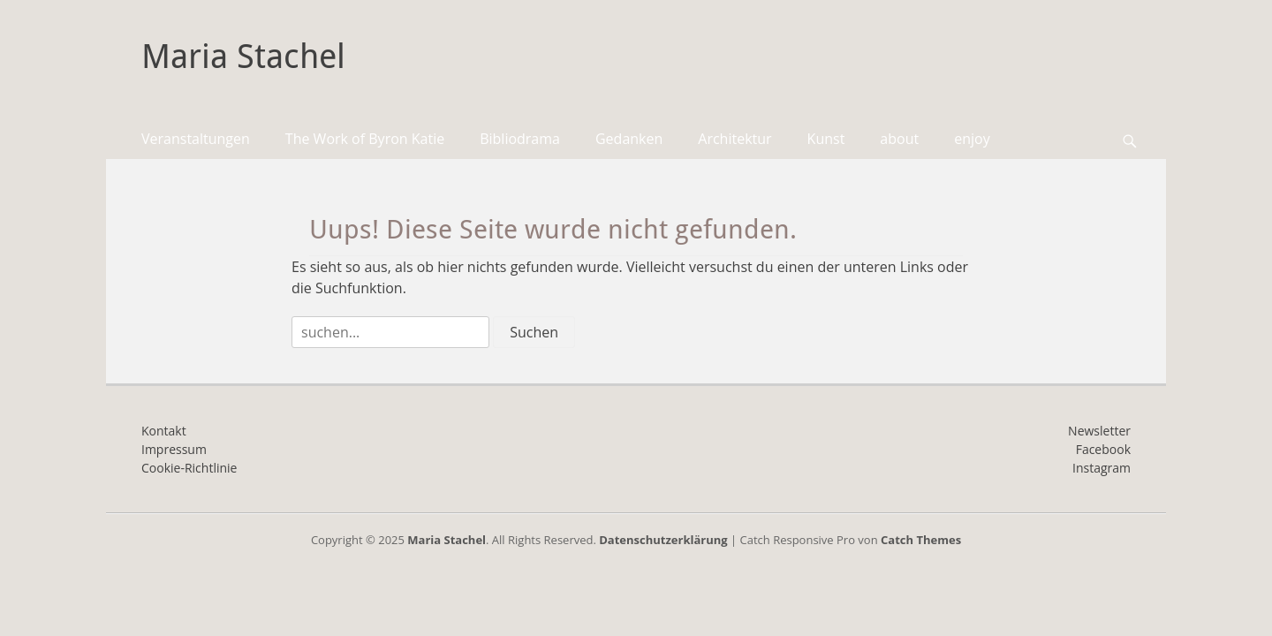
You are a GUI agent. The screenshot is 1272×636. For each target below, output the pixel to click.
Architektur (734, 138)
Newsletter (1099, 430)
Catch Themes (921, 540)
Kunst (826, 138)
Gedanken (628, 138)
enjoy (971, 138)
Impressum (174, 449)
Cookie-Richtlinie (189, 467)
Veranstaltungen (195, 138)
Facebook (1103, 449)
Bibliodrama (520, 138)
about (899, 138)
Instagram (1101, 467)
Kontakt (163, 430)
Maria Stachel (243, 56)
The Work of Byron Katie (364, 138)
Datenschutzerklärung (663, 540)
